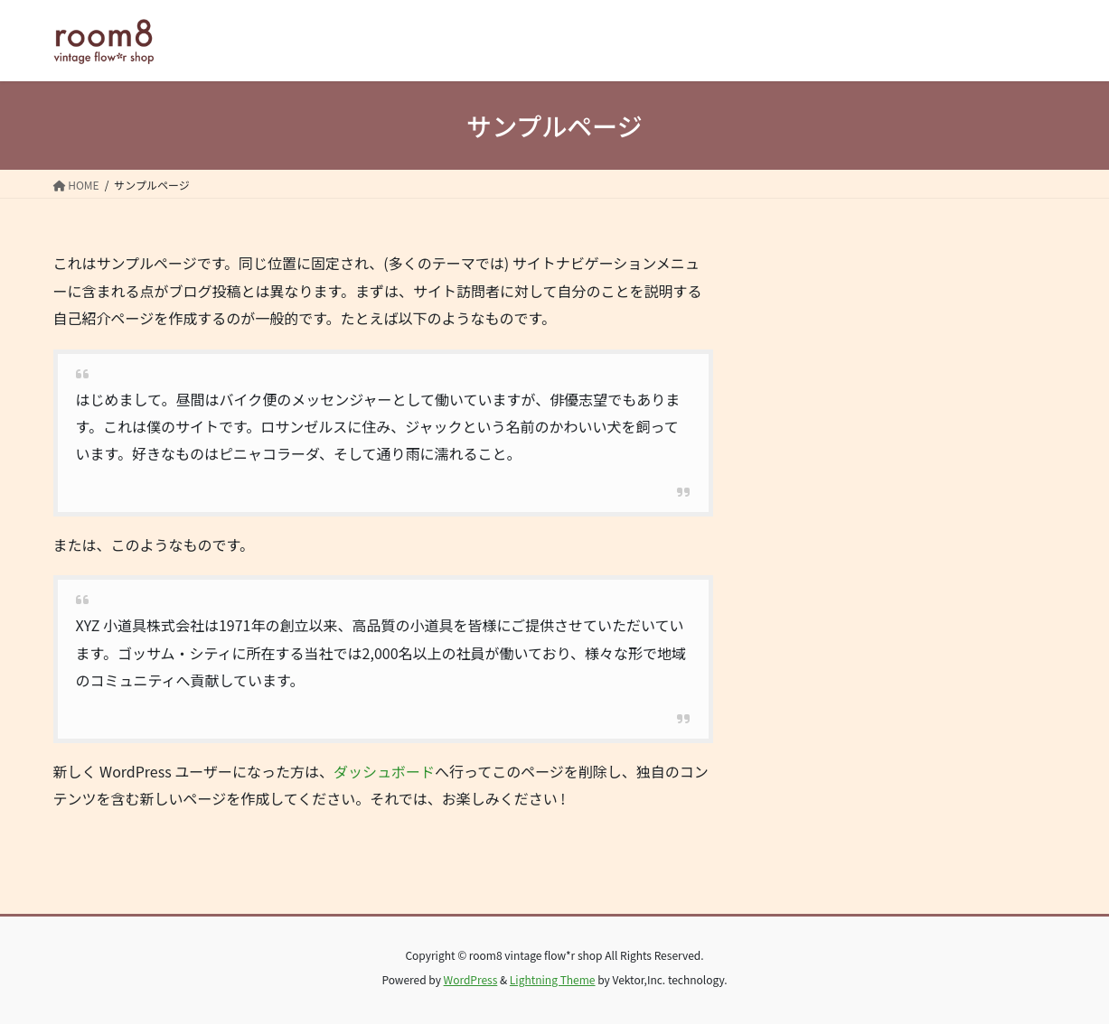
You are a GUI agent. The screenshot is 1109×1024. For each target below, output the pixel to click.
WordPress (471, 979)
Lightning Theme (553, 979)
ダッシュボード (384, 771)
